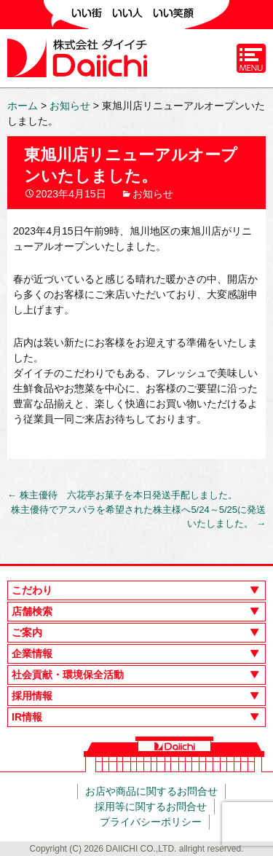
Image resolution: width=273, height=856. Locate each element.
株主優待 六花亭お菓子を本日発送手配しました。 (122, 495)
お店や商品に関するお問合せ (151, 791)
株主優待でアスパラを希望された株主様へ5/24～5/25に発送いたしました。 (138, 517)
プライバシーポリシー (151, 822)
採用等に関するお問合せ (151, 806)
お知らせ (152, 194)
